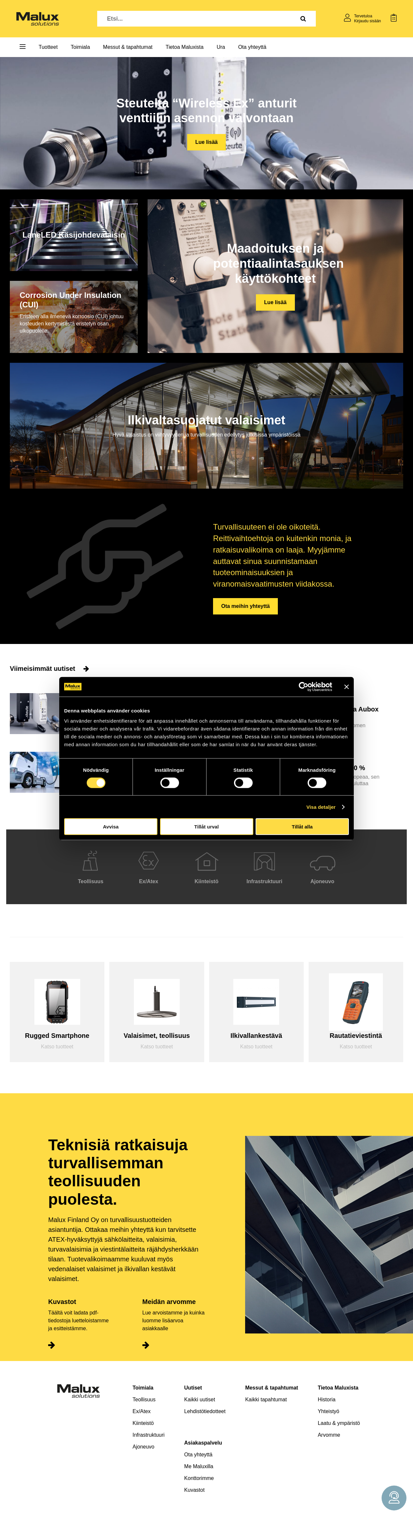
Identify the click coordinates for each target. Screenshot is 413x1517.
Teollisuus (144, 1399)
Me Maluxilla (198, 1466)
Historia (326, 1399)
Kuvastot (194, 1490)
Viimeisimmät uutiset (49, 668)
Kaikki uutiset (199, 1399)
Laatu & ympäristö (339, 1423)
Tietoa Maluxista (185, 47)
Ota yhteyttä (252, 47)
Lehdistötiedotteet (204, 1411)
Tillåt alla (302, 826)
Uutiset (193, 1388)
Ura (221, 47)
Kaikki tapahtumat (266, 1399)
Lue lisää (206, 142)
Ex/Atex (142, 1411)
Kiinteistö (143, 1423)
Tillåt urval (206, 826)
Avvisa (111, 826)
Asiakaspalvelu (203, 1443)
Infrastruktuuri (149, 1435)
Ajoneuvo (143, 1446)
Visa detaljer (320, 806)
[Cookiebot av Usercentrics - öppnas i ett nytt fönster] (303, 686)
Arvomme (329, 1435)
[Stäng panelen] (346, 686)
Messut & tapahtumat (128, 47)
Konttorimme (199, 1478)
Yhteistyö (328, 1411)
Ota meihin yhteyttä (245, 606)
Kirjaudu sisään (367, 21)
